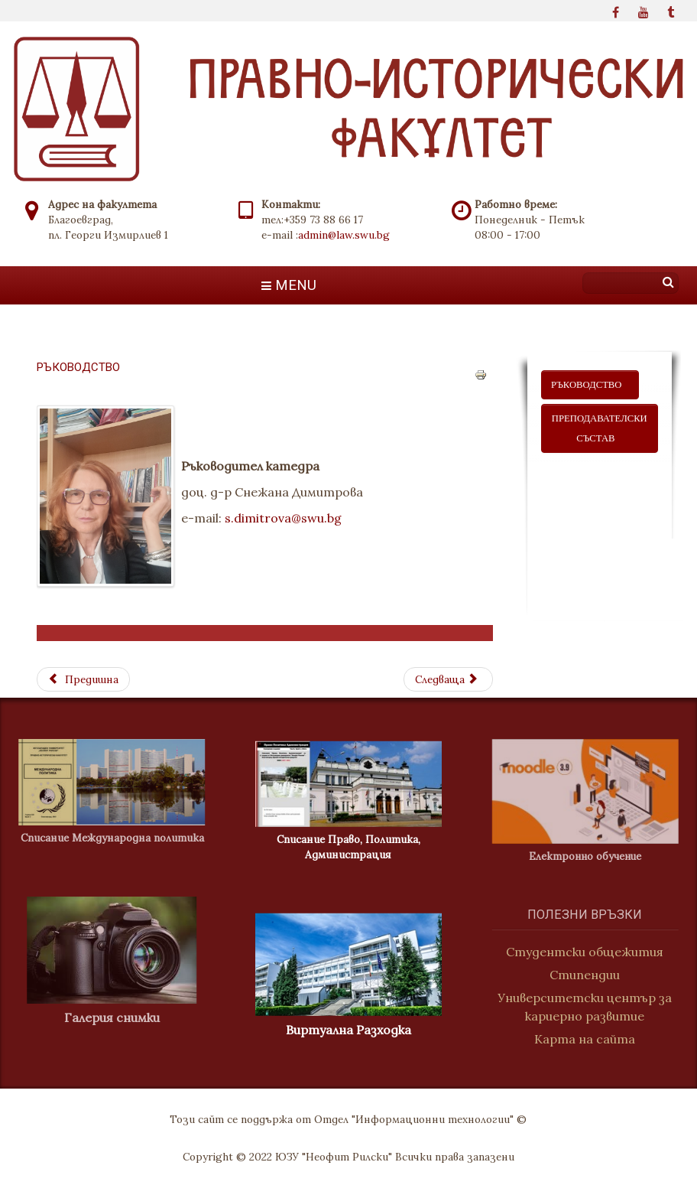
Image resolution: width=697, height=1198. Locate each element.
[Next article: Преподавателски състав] (448, 679)
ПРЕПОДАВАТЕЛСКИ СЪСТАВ (599, 428)
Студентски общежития (591, 951)
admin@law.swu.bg (344, 235)
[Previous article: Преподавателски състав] (83, 679)
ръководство (590, 384)
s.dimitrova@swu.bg (283, 518)
